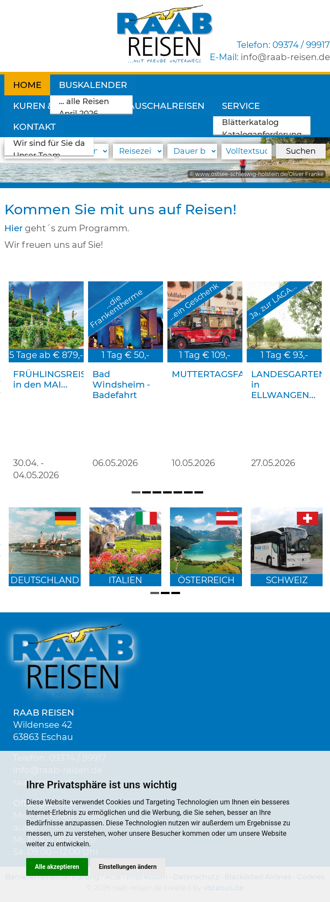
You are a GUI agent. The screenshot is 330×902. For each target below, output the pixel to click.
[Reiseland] (84, 151)
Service (131, 106)
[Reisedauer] (192, 151)
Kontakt (189, 106)
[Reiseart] (29, 151)
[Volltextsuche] (246, 151)
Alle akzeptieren (57, 866)
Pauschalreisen (54, 106)
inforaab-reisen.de (285, 57)
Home (27, 85)
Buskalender (93, 85)
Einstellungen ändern (128, 866)
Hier (13, 228)
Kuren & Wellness (191, 85)
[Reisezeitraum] (138, 151)
